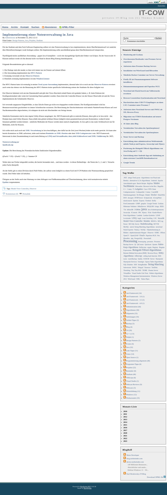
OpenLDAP (134, 235)
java (144, 209)
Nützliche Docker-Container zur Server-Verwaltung (143, 75)
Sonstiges (141, 262)
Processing (130, 241)
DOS (125, 198)
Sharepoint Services (130, 262)
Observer (33, 189)
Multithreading (146, 224)
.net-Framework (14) (134, 293)
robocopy (138, 256)
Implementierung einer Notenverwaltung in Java (38, 34)
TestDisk (154, 267)
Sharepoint (159, 259)
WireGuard (131, 279)
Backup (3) (130, 324)
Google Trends (129, 163)
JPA (139, 212)
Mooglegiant (87, 488)
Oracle (142, 235)
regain (149, 247)
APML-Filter (66, 27)
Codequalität (140, 192)
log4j (139, 218)
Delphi (147, 195)
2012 (125, 417)
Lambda (139, 215)
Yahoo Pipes (145, 279)
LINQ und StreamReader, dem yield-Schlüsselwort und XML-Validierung (76, 136)
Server (152, 259)
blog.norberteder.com (134, 458)
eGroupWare (157, 198)
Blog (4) (129, 327)
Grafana (160, 203)
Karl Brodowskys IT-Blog (136, 474)
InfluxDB (130, 210)
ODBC (157, 233)
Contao (147, 192)
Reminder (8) (131, 371)
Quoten (154, 244)
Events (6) (130, 344)
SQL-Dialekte (128, 265)
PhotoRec (126, 238)
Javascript (126, 212)
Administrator (10, 38)
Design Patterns (18, 40)
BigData (150, 183)
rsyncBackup (132, 259)
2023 (125, 441)
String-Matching (156, 264)
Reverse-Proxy (153, 253)
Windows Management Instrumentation (136, 276)
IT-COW (151, 12)
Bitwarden (138, 186)
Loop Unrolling (147, 218)
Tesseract (147, 267)
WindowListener (43, 79)
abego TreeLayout (134, 178)
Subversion (127, 267)
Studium (39, 40)
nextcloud (159, 227)
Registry (155, 247)
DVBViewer (138, 198)
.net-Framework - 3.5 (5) (135, 300)
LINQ (134, 218)
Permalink (26, 194)
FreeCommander (129, 203)
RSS (159, 256)
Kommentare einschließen (136, 41)
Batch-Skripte (141, 183)
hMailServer (142, 206)
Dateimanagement (129, 195)
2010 (125, 411)
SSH (135, 265)
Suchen (35, 27)
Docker (154, 195)
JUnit (149, 212)
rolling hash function (150, 256)
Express (142, 201)
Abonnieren (49, 27)
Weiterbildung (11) (133, 391)
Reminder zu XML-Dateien (57, 133)
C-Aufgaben (138, 189)
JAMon (137, 209)
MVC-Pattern (36, 73)
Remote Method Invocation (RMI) (135, 253)
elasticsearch (127, 201)
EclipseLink (148, 198)
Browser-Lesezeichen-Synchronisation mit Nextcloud (144, 98)
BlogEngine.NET (85, 486)
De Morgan (140, 195)
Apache (160, 180)
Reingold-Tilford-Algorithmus (147, 250)
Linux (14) (130, 354)
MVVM (156, 224)
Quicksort (148, 244)
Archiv (14, 27)
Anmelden (161, 6)
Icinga (157, 206)
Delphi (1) (130, 337)
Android (154, 180)
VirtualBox (127, 273)
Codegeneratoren (129, 192)
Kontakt (25, 27)
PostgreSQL (138, 238)
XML (138, 279)
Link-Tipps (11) (132, 351)
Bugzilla (160, 186)
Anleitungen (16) (132, 317)
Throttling (126, 270)
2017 (125, 430)
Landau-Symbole (149, 215)
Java (27, 40)
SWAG (134, 267)
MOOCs (154, 221)
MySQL (126, 227)
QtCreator (140, 244)
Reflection (142, 247)
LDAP (158, 215)
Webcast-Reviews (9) (134, 384)
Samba (140, 259)
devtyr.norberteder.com (135, 462)
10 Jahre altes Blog (130, 124)
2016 (125, 428)
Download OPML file (156, 477)
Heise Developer (133, 455)
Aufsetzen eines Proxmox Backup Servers (139, 66)
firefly (154, 201)
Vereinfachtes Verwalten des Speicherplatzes (140, 132)
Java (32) (129, 347)
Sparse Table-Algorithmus (154, 262)
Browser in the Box (150, 186)
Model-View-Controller (20, 189)
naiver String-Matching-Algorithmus (142, 227)
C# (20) (129, 330)
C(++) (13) (130, 334)
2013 (125, 419)
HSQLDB (150, 206)
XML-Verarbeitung (33, 130)
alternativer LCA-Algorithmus (140, 180)
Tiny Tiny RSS (136, 270)
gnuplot (143, 203)
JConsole (134, 212)
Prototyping (142, 242)
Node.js (137, 230)
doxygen (130, 198)
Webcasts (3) (131, 388)
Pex (158, 235)
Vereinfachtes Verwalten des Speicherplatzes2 (141, 128)
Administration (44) (133, 307)
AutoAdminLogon (129, 183)
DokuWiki (161, 195)
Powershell (147, 238)
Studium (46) (131, 374)
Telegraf (140, 267)
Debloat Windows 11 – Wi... (138, 470)
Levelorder (127, 218)
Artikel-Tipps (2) (132, 320)
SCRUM (146, 259)
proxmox (150, 242)
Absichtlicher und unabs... (137, 467)
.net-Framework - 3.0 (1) (135, 296)
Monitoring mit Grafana (133, 55)
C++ (124, 189)
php (132, 238)
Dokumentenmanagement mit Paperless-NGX (141, 86)
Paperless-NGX (151, 235)
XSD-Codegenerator (84, 133)
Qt (135, 244)
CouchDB (154, 192)
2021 (125, 436)
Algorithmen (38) (132, 310)
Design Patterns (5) (133, 340)
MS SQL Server (134, 224)
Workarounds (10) (133, 398)
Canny (129, 189)
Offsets (162, 233)
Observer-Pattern (32, 76)
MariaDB (161, 218)
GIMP (138, 203)
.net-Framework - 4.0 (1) (135, 303)
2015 (125, 425)
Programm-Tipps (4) (133, 364)
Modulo (147, 221)
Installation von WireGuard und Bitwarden (140, 71)
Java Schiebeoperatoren (156, 210)
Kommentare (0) (12, 194)
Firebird (148, 201)
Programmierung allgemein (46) (138, 361)
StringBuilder (142, 265)
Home (5, 27)
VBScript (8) (131, 378)
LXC (155, 218)
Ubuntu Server (153, 270)
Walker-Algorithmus (156, 273)
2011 (125, 414)
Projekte (32, 40)
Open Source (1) (132, 357)
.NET (125, 178)
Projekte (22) (131, 367)
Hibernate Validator (129, 206)
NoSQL (143, 230)
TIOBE (144, 270)
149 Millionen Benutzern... (138, 465)
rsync (125, 259)
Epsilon (5, 182)
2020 (125, 433)
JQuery (144, 212)
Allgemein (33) (131, 313)
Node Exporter (128, 230)
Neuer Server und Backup (133, 137)
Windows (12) (131, 395)
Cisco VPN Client (150, 189)
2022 (125, 438)
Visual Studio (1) (132, 381)
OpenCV (126, 235)
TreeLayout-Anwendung (48, 84)
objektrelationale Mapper (137, 233)
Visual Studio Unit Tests (140, 273)
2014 (125, 422)
